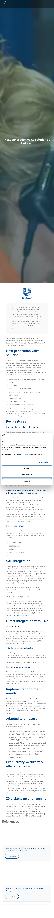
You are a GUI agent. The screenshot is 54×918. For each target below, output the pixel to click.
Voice (24, 341)
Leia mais (12, 856)
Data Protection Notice (21, 454)
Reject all (27, 481)
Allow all (27, 468)
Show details (43, 462)
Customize (27, 474)
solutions (13, 361)
